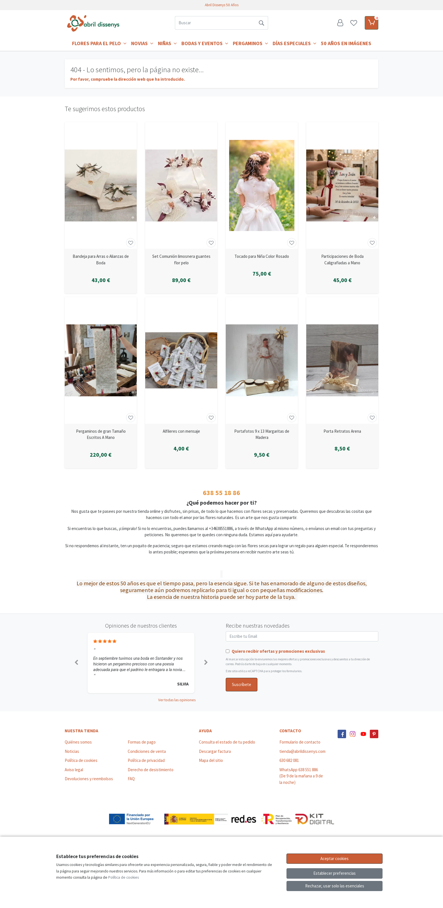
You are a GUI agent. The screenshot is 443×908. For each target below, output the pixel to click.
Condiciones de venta (147, 751)
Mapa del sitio (211, 760)
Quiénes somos (78, 742)
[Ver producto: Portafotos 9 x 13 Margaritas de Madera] (262, 360)
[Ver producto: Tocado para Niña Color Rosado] (262, 185)
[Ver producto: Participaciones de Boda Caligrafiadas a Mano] (342, 185)
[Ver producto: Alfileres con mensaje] (181, 360)
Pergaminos (250, 43)
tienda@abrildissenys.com (302, 751)
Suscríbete (241, 684)
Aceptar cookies (334, 858)
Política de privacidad (146, 760)
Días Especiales (294, 43)
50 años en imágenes (346, 43)
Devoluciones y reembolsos (89, 778)
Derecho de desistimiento (150, 769)
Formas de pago (142, 742)
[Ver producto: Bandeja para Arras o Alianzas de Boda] (101, 185)
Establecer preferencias (334, 873)
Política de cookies (81, 760)
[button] (76, 662)
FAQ (131, 778)
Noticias (72, 751)
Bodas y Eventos (204, 43)
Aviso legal (74, 769)
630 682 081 (289, 760)
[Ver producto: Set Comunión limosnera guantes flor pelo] (181, 185)
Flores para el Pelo (99, 43)
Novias (142, 43)
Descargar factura (215, 751)
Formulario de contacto (299, 742)
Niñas (167, 43)
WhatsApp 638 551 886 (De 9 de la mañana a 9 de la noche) (301, 776)
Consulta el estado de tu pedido (227, 742)
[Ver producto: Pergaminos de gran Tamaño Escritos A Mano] (101, 360)
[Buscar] (215, 23)
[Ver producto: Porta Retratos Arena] (342, 360)
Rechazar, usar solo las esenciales (334, 886)
